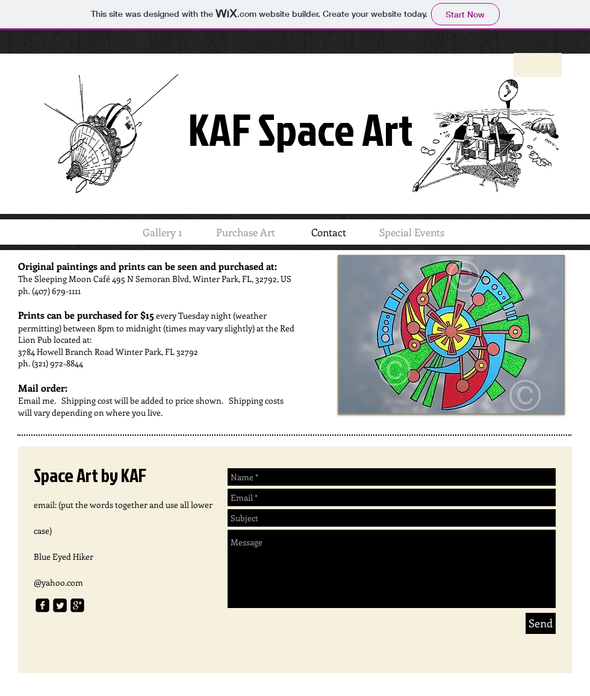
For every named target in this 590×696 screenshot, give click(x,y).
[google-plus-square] (77, 605)
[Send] (541, 623)
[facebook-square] (42, 605)
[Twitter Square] (60, 605)
